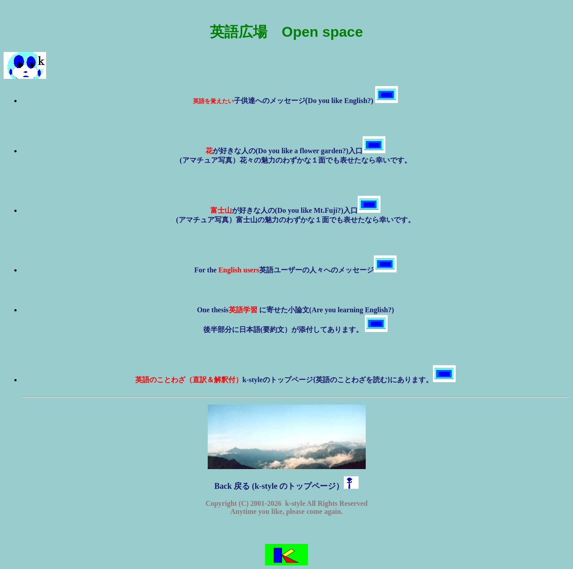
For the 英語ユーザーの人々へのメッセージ (295, 270)
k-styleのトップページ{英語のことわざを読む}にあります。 (295, 380)
